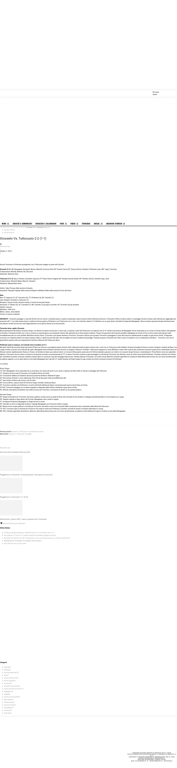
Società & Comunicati (12, 686)
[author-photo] (5, 445)
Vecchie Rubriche (11, 672)
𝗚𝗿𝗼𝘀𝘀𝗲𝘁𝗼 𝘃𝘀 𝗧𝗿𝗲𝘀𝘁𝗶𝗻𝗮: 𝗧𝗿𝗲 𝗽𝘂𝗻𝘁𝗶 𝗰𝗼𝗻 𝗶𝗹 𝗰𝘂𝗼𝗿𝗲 (23, 541)
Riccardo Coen (5, 246)
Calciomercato (9, 702)
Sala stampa (9, 699)
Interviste (7, 713)
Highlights (8, 691)
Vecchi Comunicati (12, 697)
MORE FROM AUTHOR (22, 452)
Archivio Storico (10, 227)
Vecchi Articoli (21, 227)
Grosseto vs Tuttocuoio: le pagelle (20, 434)
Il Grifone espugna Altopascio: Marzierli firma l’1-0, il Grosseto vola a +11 (29, 533)
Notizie (7, 670)
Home (2, 227)
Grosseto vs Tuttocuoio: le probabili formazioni (27, 431)
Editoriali (7, 667)
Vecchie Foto (10, 705)
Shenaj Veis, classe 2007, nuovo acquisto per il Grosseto (23, 519)
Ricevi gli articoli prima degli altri (12, 523)
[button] (173, 92)
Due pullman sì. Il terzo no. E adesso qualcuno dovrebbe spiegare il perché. (30, 535)
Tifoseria (8, 710)
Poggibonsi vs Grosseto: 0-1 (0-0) (14, 497)
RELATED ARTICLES (7, 452)
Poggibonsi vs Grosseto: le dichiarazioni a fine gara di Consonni (26, 475)
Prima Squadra (10, 681)
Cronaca (8, 683)
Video (6, 675)
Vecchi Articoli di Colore (13, 689)
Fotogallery (9, 708)
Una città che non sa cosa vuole (15, 543)
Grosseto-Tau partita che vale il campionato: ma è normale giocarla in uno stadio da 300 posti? (37, 538)
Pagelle (7, 694)
